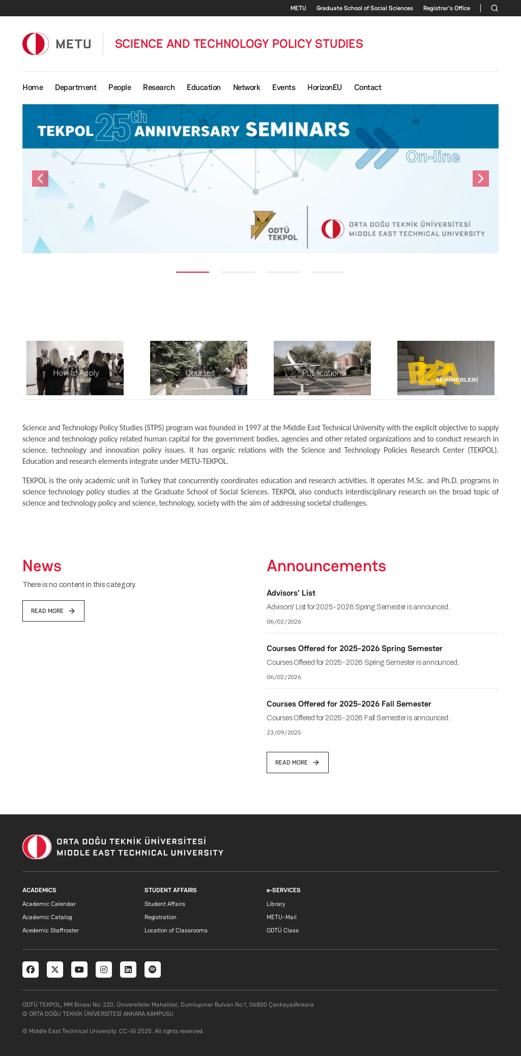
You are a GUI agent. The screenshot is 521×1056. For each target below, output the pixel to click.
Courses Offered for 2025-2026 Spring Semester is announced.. (363, 662)
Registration (160, 917)
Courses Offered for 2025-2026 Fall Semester (349, 703)
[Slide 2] (237, 272)
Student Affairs (164, 904)
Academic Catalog (47, 917)
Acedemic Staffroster (50, 930)
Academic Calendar (49, 904)
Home (32, 87)
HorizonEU (324, 87)
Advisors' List (291, 593)
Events (283, 87)
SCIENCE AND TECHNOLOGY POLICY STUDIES (239, 44)
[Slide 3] (283, 272)
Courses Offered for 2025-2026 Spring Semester (355, 648)
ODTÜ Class (283, 930)
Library (276, 904)
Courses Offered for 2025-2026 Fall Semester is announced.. (359, 718)
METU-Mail (282, 917)
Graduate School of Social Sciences (364, 8)
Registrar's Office (446, 8)
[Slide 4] (328, 272)
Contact (368, 87)
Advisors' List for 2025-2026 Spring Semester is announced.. (359, 607)
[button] (40, 178)
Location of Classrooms (176, 930)
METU (298, 8)
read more (53, 611)
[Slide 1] (192, 272)
